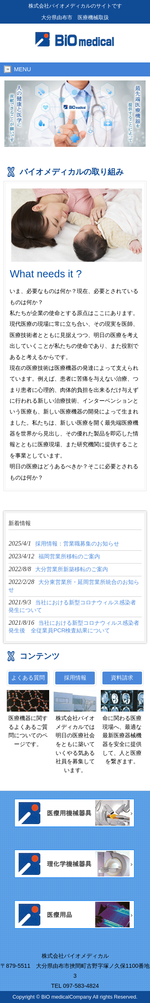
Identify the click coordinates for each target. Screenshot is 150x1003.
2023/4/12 (54, 556)
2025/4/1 (63, 543)
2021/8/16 (73, 626)
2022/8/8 (58, 569)
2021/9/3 (72, 606)
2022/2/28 (73, 585)
